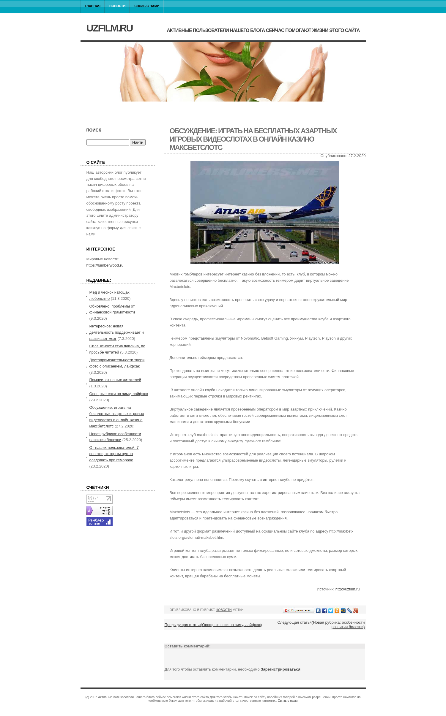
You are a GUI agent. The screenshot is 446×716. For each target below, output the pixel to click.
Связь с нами (146, 6)
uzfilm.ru (109, 28)
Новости (117, 6)
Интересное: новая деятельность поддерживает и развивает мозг (116, 332)
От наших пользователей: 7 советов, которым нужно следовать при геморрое (114, 453)
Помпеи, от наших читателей (115, 380)
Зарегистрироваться (280, 669)
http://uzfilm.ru (347, 589)
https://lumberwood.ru (105, 265)
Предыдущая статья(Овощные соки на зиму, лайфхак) (213, 624)
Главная (93, 6)
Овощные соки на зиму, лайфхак (118, 394)
